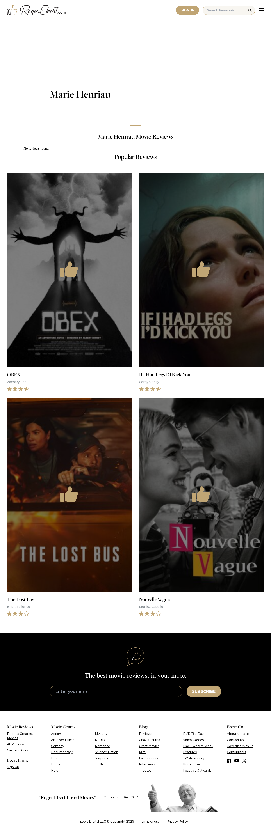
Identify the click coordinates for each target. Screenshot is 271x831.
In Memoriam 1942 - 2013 (119, 797)
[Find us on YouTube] (236, 760)
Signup (187, 10)
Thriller (100, 764)
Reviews (145, 734)
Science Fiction (106, 752)
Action (56, 734)
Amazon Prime (62, 740)
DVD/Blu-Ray (193, 734)
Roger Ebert (192, 764)
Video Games (193, 740)
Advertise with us (240, 746)
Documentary (62, 752)
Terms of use (150, 822)
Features (190, 752)
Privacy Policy (177, 822)
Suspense (102, 758)
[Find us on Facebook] (229, 761)
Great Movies (149, 746)
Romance (102, 746)
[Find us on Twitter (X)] (244, 761)
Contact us (235, 740)
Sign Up (13, 767)
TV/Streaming (193, 758)
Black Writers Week (198, 746)
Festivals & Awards (197, 771)
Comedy (57, 746)
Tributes (145, 771)
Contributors (236, 752)
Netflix (100, 740)
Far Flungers (148, 758)
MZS (142, 752)
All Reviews (15, 744)
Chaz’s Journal (150, 740)
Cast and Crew (18, 750)
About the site (238, 734)
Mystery (101, 734)
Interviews (147, 764)
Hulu (54, 771)
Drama (56, 758)
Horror (56, 764)
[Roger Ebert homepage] (36, 10)
